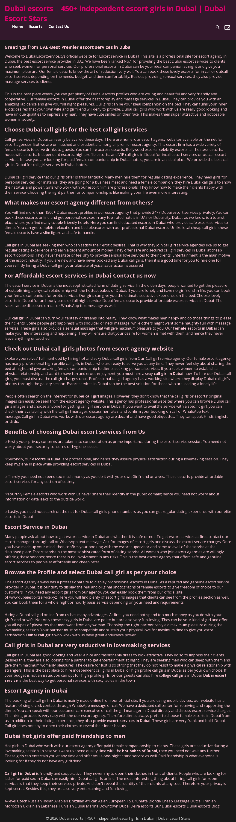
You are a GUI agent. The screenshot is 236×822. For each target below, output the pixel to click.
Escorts (35, 26)
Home (17, 26)
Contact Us (58, 26)
